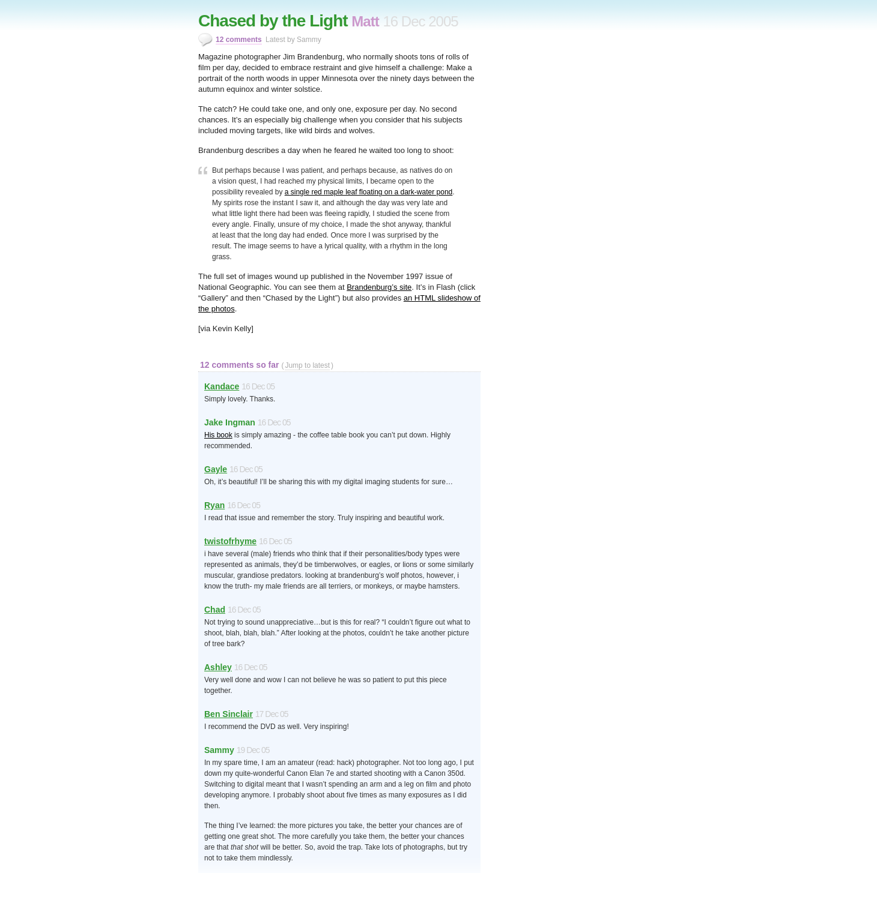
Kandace (221, 386)
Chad (214, 609)
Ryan (214, 505)
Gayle (215, 469)
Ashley (218, 667)
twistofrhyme (230, 541)
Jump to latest (307, 365)
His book (218, 435)
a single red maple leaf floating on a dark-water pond (369, 192)
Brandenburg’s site (379, 287)
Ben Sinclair (228, 714)
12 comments (239, 39)
